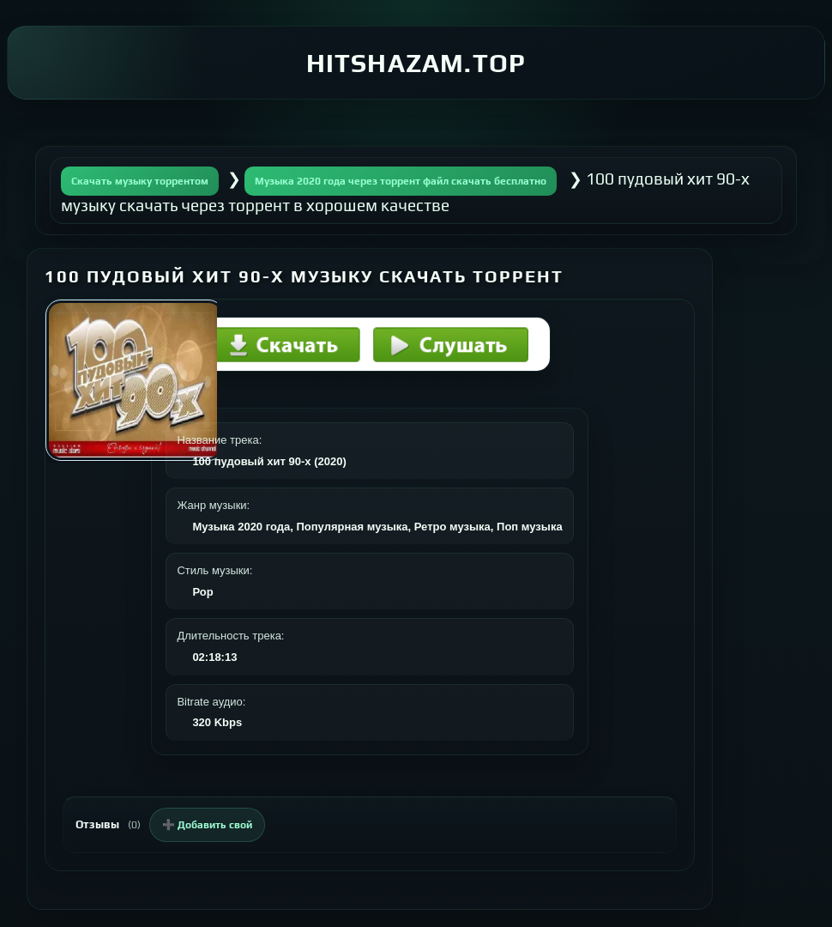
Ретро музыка (452, 526)
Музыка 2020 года (241, 526)
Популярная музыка (351, 526)
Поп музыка (530, 526)
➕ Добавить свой (207, 825)
